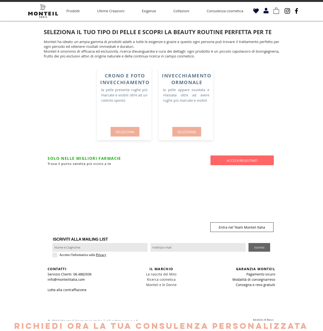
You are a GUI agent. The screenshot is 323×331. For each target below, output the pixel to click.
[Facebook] (296, 11)
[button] (276, 10)
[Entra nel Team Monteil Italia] (241, 227)
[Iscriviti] (259, 247)
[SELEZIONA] (125, 132)
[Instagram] (287, 11)
